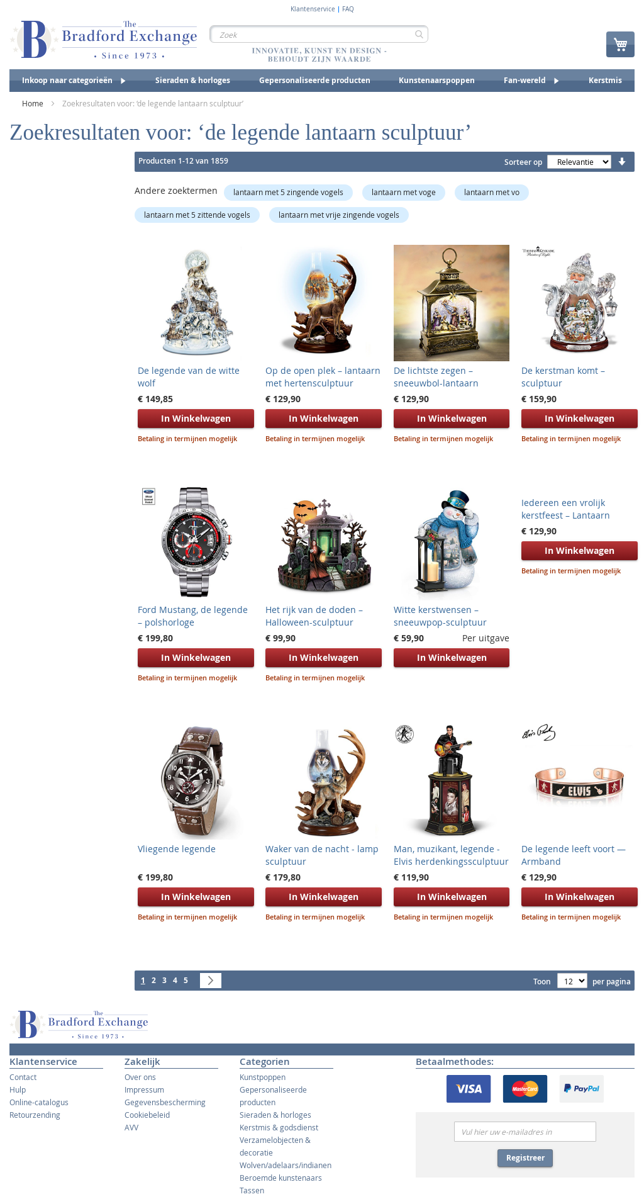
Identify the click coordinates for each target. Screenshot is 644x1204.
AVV (131, 1127)
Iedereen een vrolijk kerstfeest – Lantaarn (565, 509)
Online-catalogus (39, 1102)
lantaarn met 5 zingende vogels (288, 192)
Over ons (140, 1077)
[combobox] (318, 34)
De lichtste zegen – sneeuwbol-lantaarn (436, 376)
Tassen (252, 1190)
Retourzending (34, 1115)
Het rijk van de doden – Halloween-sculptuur (314, 616)
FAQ (348, 9)
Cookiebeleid (147, 1115)
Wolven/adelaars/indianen (285, 1165)
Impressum (144, 1089)
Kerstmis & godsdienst (279, 1127)
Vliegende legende (177, 849)
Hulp (17, 1089)
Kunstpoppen (263, 1077)
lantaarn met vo (491, 192)
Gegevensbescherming (165, 1102)
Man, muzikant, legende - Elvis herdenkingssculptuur (451, 855)
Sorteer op (523, 162)
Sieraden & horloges (275, 1115)
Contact (22, 1077)
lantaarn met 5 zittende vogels (197, 215)
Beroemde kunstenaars (281, 1178)
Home (33, 103)
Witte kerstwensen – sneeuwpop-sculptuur (440, 616)
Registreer (525, 1157)
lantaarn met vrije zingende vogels (339, 215)
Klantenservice (313, 9)
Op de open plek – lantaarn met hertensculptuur (322, 376)
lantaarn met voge (404, 192)
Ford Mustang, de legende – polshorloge (193, 616)
